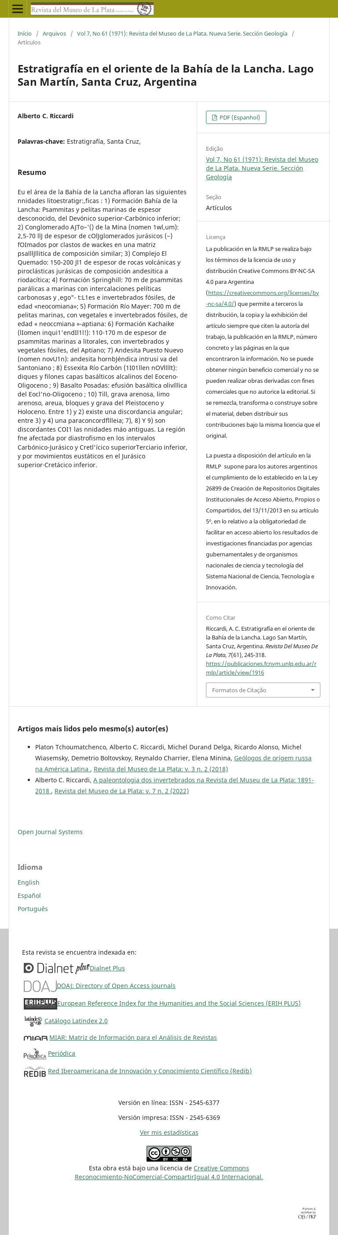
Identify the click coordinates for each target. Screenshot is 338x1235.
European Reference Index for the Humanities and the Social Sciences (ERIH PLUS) (179, 1003)
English (29, 882)
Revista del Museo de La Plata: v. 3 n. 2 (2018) (161, 769)
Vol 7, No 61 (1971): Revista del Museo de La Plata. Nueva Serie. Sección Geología (182, 33)
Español (29, 895)
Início (25, 33)
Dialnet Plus (107, 968)
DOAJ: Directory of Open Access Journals (116, 985)
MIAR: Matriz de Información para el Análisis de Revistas (133, 1037)
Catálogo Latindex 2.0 (76, 1021)
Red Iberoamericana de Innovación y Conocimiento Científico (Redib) (150, 1071)
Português (33, 908)
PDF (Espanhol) (239, 117)
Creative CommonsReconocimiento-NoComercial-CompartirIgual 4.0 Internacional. (169, 1172)
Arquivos (54, 33)
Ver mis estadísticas (169, 1132)
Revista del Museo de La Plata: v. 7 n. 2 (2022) (122, 791)
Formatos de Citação (239, 690)
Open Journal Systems (50, 832)
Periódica (61, 1053)
